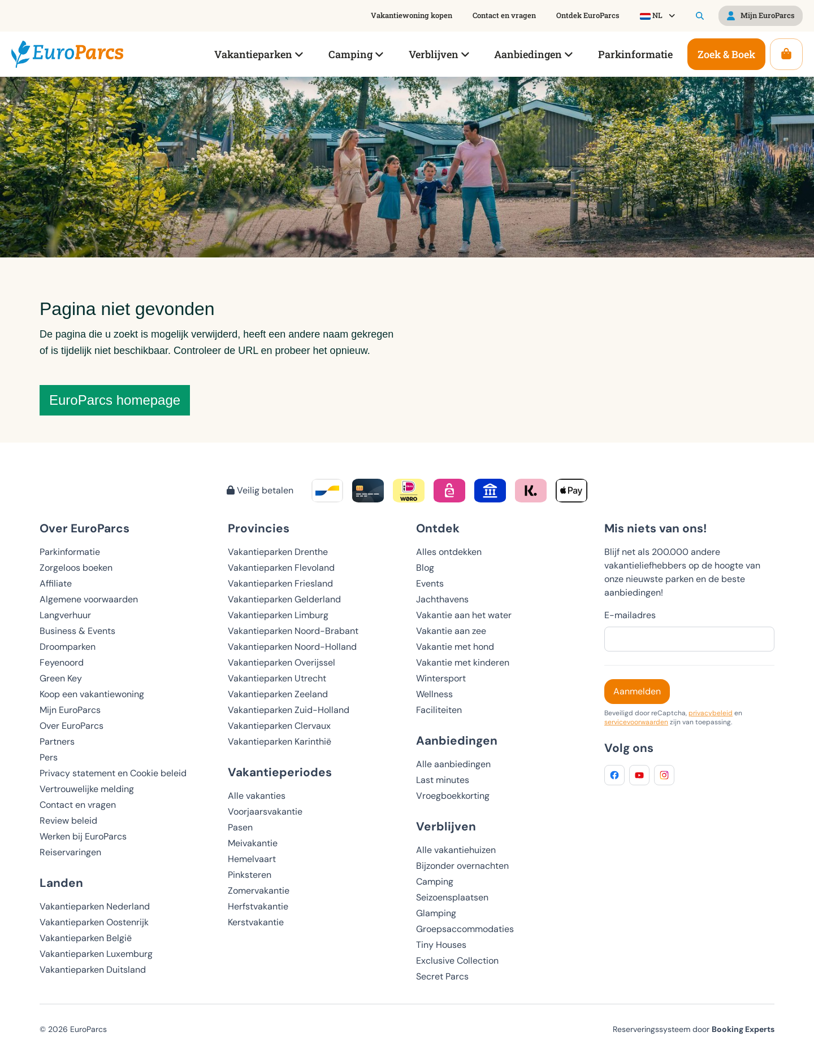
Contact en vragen (78, 805)
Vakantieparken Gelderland (284, 599)
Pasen (240, 827)
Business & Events (77, 631)
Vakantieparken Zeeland (278, 694)
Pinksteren (249, 875)
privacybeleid (711, 713)
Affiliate (56, 583)
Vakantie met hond (455, 647)
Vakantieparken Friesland (280, 583)
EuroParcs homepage (114, 400)
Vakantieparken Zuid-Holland (288, 710)
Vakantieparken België (86, 938)
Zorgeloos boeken (76, 568)
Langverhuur (65, 615)
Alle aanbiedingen (453, 764)
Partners (57, 741)
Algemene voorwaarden (89, 599)
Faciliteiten (439, 710)
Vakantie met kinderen (462, 662)
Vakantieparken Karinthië (279, 741)
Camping (434, 881)
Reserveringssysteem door (693, 1029)
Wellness (434, 694)
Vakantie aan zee (451, 631)
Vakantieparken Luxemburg (96, 954)
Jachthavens (442, 599)
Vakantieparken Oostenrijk (94, 922)
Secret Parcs (442, 976)
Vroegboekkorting (453, 796)
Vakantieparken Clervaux (279, 726)
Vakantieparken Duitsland (93, 970)
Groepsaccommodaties (465, 929)
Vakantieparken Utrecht (277, 678)
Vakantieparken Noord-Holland (292, 647)
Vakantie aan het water (464, 615)
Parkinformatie (70, 552)
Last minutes (442, 780)
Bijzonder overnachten (462, 866)
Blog (425, 568)
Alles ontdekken (449, 552)
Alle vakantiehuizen (456, 850)
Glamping (436, 913)
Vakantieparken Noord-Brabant (293, 631)
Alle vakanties (256, 796)
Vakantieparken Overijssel (281, 662)
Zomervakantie (258, 890)
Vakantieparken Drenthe (278, 552)
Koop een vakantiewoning (92, 694)
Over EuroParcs (71, 726)
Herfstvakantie (258, 906)
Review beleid (68, 820)
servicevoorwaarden (636, 722)
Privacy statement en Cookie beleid (113, 773)
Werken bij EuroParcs (83, 836)
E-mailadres (630, 615)
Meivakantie (253, 843)
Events (430, 583)
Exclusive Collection (457, 960)
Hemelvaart (252, 859)
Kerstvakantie (256, 922)
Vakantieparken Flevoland (281, 568)
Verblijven (446, 826)
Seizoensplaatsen (452, 897)
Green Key (61, 678)
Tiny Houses (441, 945)
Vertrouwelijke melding (87, 789)
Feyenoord (62, 662)
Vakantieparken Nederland (95, 906)
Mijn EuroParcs (70, 710)
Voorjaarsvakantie (265, 811)
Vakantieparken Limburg (278, 615)
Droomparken (68, 647)
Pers (49, 757)
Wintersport (441, 678)
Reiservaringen (70, 852)
